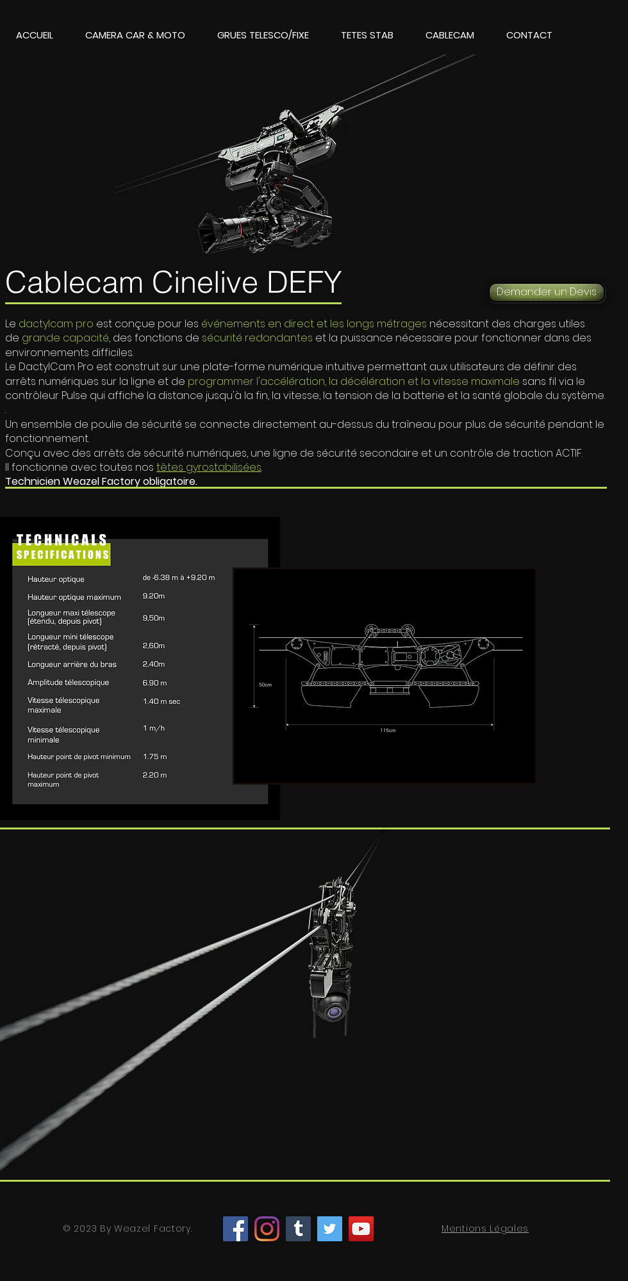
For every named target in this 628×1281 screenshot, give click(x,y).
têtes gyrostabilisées (208, 467)
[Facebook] (235, 1228)
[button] (135, 35)
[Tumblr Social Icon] (298, 1228)
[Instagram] (266, 1228)
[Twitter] (329, 1228)
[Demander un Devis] (546, 292)
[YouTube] (361, 1228)
